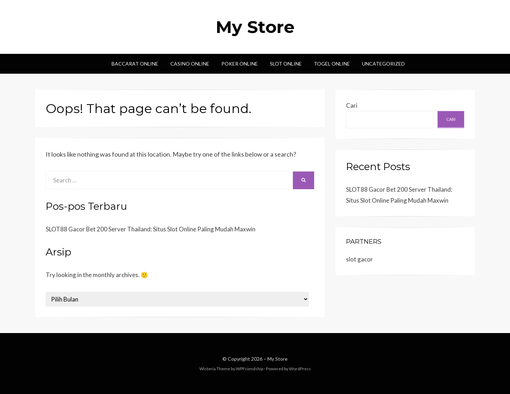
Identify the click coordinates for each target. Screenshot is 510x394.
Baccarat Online (135, 64)
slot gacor (359, 259)
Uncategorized (383, 64)
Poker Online (239, 64)
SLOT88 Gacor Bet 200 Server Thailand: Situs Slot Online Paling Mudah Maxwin (150, 229)
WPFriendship (249, 368)
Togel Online (332, 64)
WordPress (300, 368)
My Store (255, 27)
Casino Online (189, 64)
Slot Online (286, 64)
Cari (351, 105)
